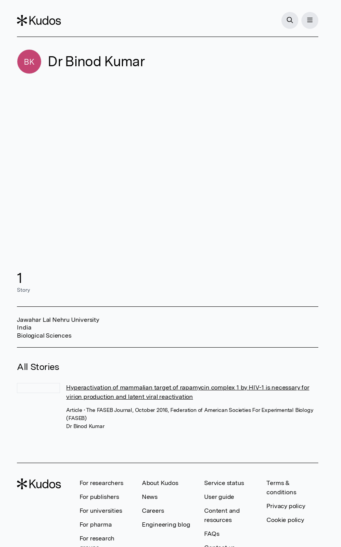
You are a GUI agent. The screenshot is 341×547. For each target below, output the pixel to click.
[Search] (289, 20)
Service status (224, 483)
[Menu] (309, 20)
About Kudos (160, 483)
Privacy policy (285, 506)
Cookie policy (285, 520)
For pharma (96, 524)
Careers (153, 510)
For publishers (99, 496)
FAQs (211, 533)
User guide (219, 496)
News (150, 496)
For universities (101, 510)
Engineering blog (166, 524)
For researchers (101, 483)
